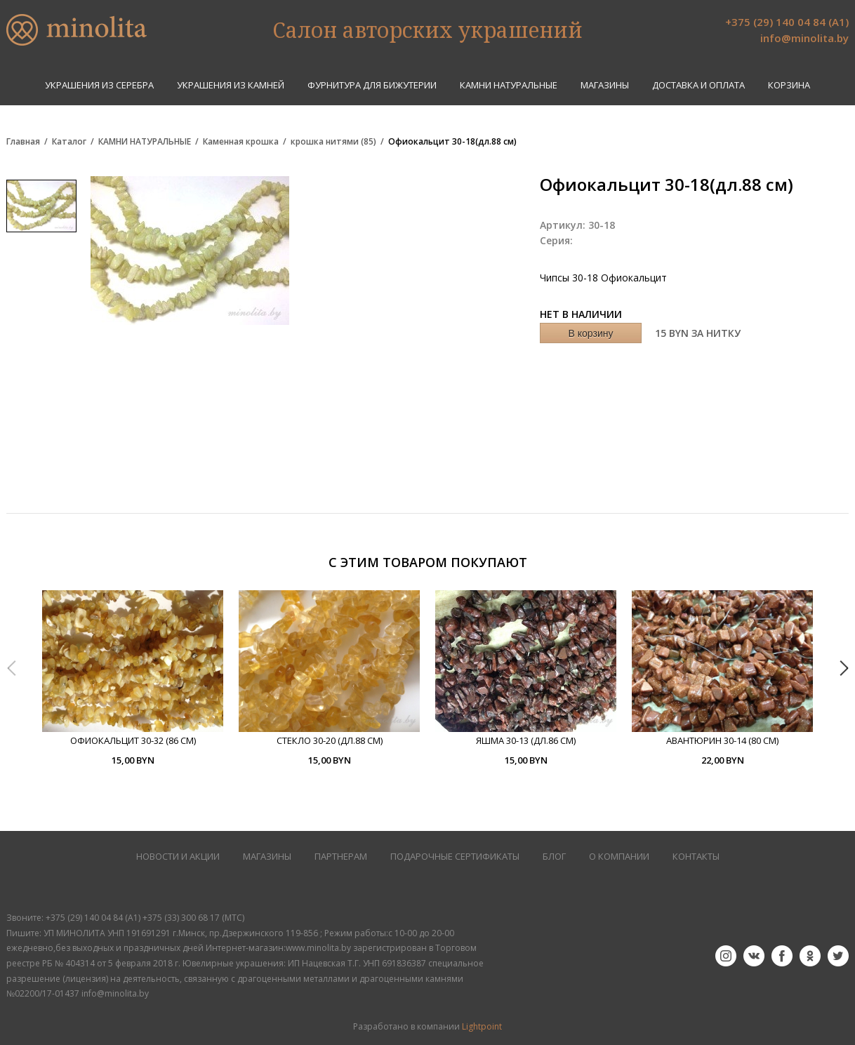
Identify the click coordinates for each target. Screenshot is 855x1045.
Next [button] (844, 668)
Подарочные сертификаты (454, 856)
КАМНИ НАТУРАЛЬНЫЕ (508, 85)
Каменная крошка (241, 142)
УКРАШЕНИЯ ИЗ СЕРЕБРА (99, 85)
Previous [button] (11, 668)
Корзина (789, 85)
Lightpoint (482, 1026)
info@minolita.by (804, 38)
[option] (132, 679)
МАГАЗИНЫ (267, 856)
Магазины (605, 85)
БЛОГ (554, 856)
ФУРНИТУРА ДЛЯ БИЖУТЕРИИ (372, 85)
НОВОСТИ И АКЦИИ (178, 856)
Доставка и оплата (698, 85)
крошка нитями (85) (333, 142)
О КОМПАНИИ (619, 856)
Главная (23, 142)
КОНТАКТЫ (696, 856)
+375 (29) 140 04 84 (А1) (787, 22)
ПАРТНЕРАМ (340, 856)
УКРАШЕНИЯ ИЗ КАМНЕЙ (230, 85)
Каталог (69, 142)
